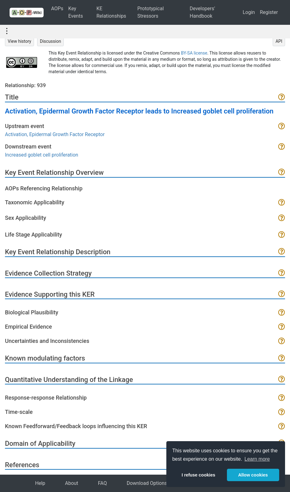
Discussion (50, 41)
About (71, 483)
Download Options (147, 483)
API (278, 41)
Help (40, 483)
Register (269, 12)
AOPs (57, 8)
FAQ (102, 483)
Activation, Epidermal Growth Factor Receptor (54, 134)
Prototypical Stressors (150, 12)
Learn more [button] (257, 459)
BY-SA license (194, 53)
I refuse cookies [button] (198, 474)
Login (249, 12)
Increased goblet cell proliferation (41, 155)
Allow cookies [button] (253, 474)
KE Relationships (111, 12)
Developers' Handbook (202, 12)
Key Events (75, 12)
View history (19, 41)
